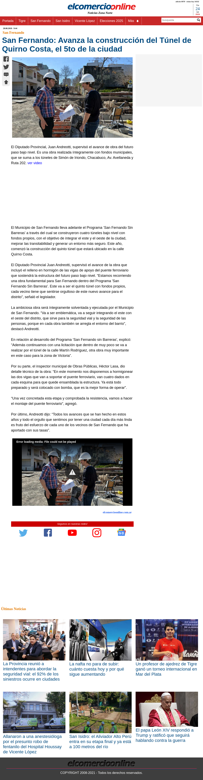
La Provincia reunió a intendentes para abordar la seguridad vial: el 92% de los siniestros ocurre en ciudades (31, 671)
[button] (72, 472)
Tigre (22, 21)
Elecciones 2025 (111, 21)
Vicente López (85, 21)
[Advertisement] (70, 195)
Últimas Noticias (13, 609)
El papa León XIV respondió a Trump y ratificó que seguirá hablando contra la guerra (164, 735)
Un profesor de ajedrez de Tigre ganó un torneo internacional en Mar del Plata (166, 669)
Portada (7, 21)
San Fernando (41, 21)
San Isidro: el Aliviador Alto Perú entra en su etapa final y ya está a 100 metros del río (100, 741)
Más (133, 21)
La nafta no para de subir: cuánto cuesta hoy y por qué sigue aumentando (96, 669)
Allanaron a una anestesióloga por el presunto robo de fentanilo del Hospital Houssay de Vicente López (32, 744)
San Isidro (63, 21)
